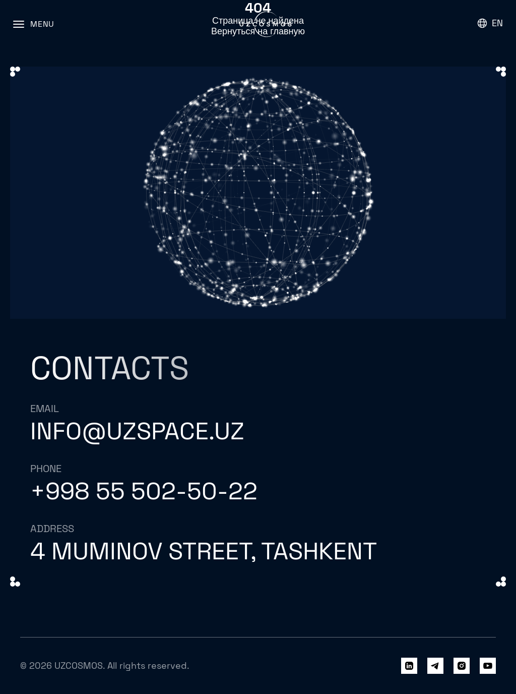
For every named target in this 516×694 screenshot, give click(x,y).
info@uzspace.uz (137, 431)
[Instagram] (462, 666)
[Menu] (33, 24)
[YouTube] (488, 666)
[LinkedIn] (409, 666)
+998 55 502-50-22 (143, 491)
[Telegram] (435, 666)
